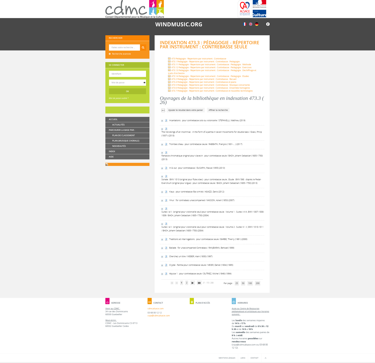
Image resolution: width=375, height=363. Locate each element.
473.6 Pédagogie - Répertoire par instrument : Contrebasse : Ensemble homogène (209, 87)
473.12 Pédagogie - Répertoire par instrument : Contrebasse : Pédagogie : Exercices (210, 67)
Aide (111, 156)
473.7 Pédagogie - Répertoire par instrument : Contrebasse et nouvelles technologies (210, 90)
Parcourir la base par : (122, 130)
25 (237, 283)
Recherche (127, 44)
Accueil (113, 119)
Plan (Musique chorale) (125, 140)
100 (250, 283)
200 (257, 283)
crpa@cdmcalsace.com (159, 315)
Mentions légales (227, 358)
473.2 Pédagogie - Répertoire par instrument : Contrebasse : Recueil (202, 79)
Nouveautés (119, 146)
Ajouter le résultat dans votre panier (185, 110)
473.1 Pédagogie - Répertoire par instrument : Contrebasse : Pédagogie (204, 61)
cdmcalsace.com (156, 308)
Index (112, 151)
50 (243, 283)
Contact (254, 358)
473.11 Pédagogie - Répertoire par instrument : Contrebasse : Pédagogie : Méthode (209, 64)
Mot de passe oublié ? (118, 98)
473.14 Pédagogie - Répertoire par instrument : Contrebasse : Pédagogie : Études (208, 76)
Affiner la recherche (218, 110)
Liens (243, 358)
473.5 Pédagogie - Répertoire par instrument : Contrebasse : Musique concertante (209, 84)
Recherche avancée (121, 53)
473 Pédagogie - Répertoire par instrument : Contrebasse (197, 58)
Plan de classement (123, 135)
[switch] (144, 83)
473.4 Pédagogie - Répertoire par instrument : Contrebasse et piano (202, 82)
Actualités (118, 124)
